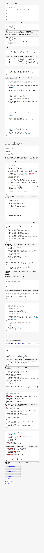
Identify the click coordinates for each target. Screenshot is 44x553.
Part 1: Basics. (7, 543)
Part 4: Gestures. (7, 548)
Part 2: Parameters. (8, 545)
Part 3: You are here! (8, 547)
